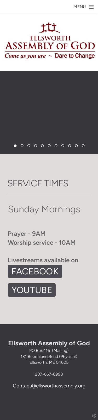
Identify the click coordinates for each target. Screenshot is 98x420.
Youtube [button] (31, 290)
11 (83, 147)
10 (76, 147)
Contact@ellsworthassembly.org (49, 386)
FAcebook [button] (35, 271)
